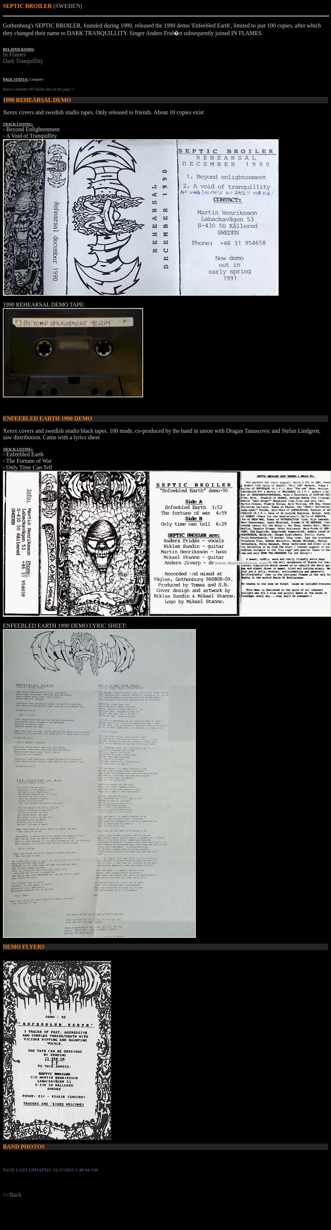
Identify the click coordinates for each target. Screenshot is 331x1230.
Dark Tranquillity (23, 61)
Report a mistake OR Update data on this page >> (39, 89)
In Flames (14, 54)
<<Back (12, 1195)
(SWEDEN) (67, 6)
